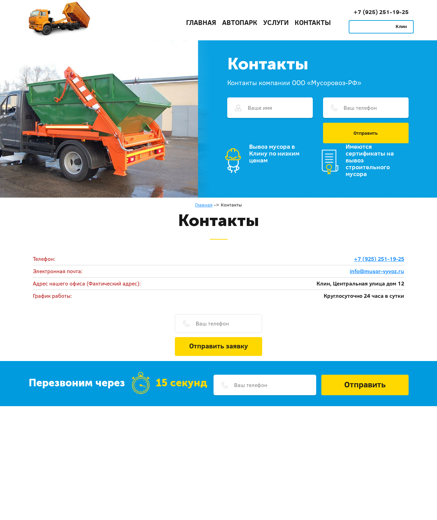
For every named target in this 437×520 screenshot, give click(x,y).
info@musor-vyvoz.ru (377, 271)
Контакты (313, 22)
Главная (201, 22)
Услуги (276, 22)
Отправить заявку (218, 345)
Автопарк (239, 22)
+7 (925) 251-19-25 (381, 12)
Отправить (366, 133)
